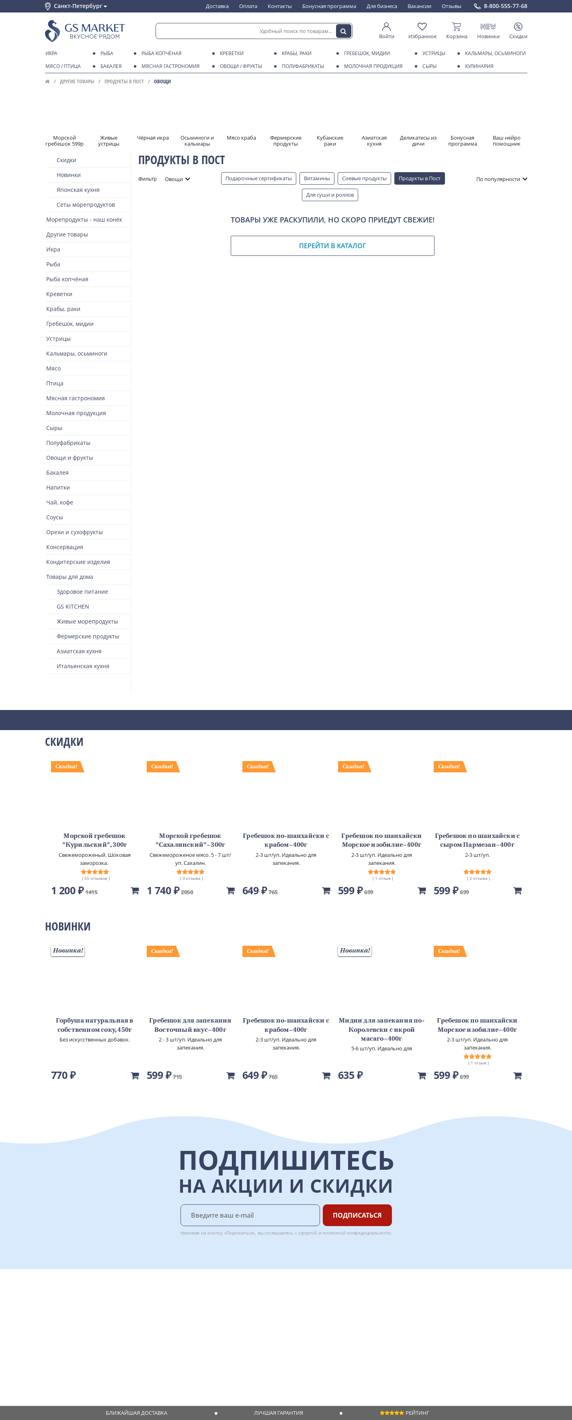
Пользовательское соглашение (84, 1345)
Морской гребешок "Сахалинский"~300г (191, 840)
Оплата (248, 6)
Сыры (428, 66)
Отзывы (451, 6)
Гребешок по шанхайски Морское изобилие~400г (381, 840)
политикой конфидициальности (356, 1233)
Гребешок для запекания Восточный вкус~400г (190, 1025)
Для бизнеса (382, 6)
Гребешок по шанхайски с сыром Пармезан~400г (477, 840)
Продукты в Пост (124, 81)
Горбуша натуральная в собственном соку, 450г (94, 1025)
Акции (53, 1337)
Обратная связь (64, 1321)
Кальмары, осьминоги (494, 53)
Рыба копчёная (160, 53)
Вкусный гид (162, 1337)
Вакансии (419, 6)
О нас (52, 1306)
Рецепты (157, 1329)
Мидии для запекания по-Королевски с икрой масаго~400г (381, 1030)
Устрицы (432, 53)
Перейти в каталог (332, 245)
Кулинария (478, 66)
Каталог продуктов (68, 1299)
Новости (55, 1329)
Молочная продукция (372, 66)
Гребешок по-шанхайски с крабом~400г (286, 840)
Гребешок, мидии (365, 53)
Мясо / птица (62, 66)
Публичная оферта (68, 1368)
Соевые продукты (364, 178)
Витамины (317, 178)
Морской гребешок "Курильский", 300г (94, 840)
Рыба (105, 53)
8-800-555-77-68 (505, 6)
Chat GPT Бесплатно (397, 1304)
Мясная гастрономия (169, 66)
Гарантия (158, 1321)
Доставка (217, 6)
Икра (50, 53)
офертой (307, 1233)
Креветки (230, 53)
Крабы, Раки (295, 53)
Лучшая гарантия (278, 1412)
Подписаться (357, 1215)
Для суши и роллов (330, 194)
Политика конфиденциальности (85, 1352)
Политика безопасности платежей (87, 1360)
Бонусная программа (329, 6)
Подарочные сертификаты (259, 178)
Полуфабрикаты (301, 66)
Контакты (280, 6)
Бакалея (110, 66)
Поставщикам (233, 1299)
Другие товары (77, 81)
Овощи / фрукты (239, 66)
